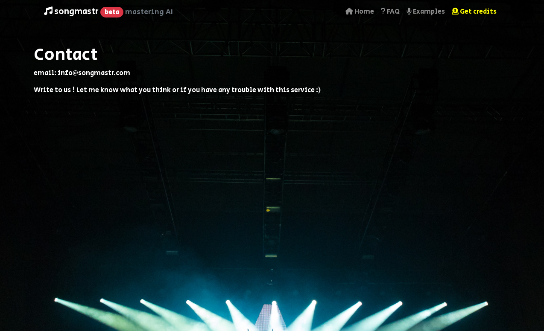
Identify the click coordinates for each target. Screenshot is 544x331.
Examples (426, 12)
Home (359, 12)
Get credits (474, 12)
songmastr (108, 12)
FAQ (390, 12)
